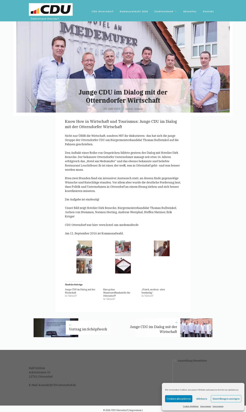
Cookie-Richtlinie (191, 406)
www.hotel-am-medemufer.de (119, 225)
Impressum (205, 406)
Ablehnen (201, 398)
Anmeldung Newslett (191, 360)
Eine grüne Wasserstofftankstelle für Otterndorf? (116, 292)
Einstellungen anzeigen (226, 398)
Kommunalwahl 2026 (134, 11)
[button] (84, 248)
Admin (138, 109)
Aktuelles (190, 11)
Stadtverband (167, 11)
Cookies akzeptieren (179, 398)
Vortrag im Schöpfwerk (88, 329)
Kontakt (208, 11)
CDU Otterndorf (102, 11)
